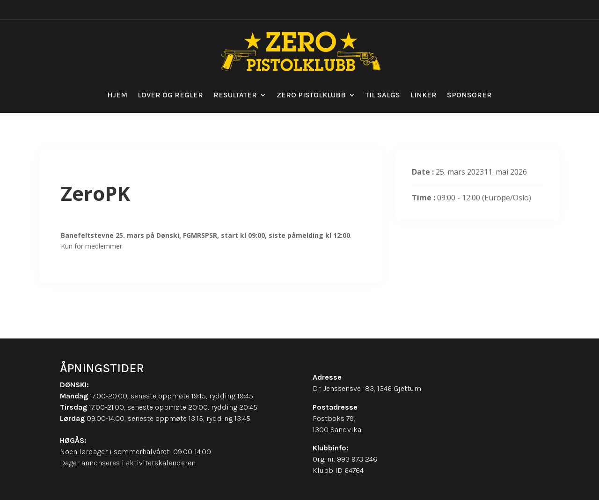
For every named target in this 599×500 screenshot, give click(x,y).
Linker (423, 94)
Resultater (235, 94)
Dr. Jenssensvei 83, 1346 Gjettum (367, 388)
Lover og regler (170, 94)
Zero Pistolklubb (311, 94)
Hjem (117, 94)
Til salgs (382, 94)
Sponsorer (469, 94)
